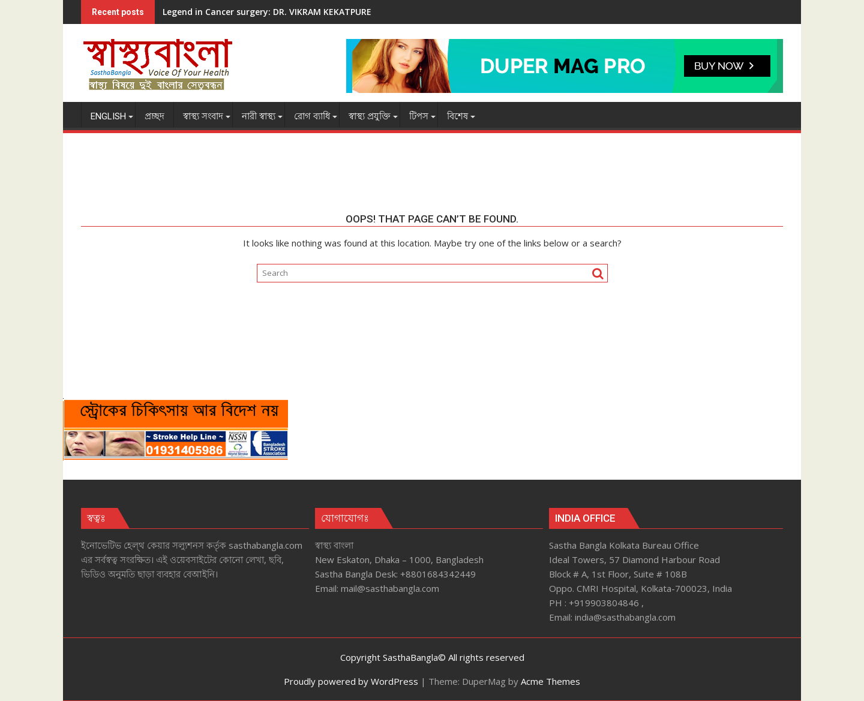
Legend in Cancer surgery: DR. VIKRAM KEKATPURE (267, 11)
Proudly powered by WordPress (351, 681)
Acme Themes (550, 681)
